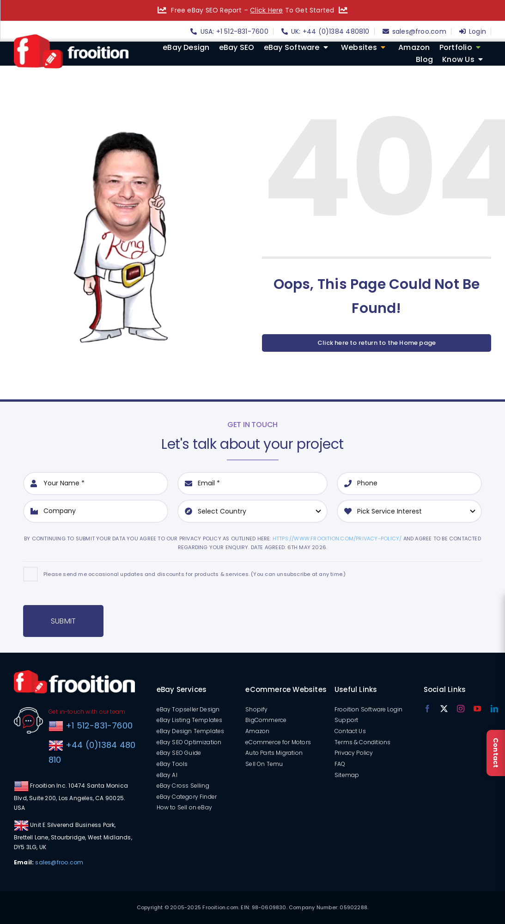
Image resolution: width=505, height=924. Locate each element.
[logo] (71, 37)
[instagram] (460, 708)
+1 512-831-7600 (98, 725)
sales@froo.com (59, 862)
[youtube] (477, 708)
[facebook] (427, 708)
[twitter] (444, 708)
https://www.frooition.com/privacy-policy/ (337, 538)
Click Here (266, 10)
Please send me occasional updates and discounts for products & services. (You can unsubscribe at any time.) (194, 574)
